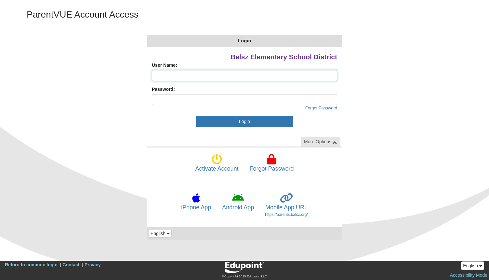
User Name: (164, 65)
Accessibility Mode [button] (468, 275)
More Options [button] (320, 142)
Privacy (93, 264)
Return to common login (31, 264)
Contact (70, 264)
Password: (163, 89)
